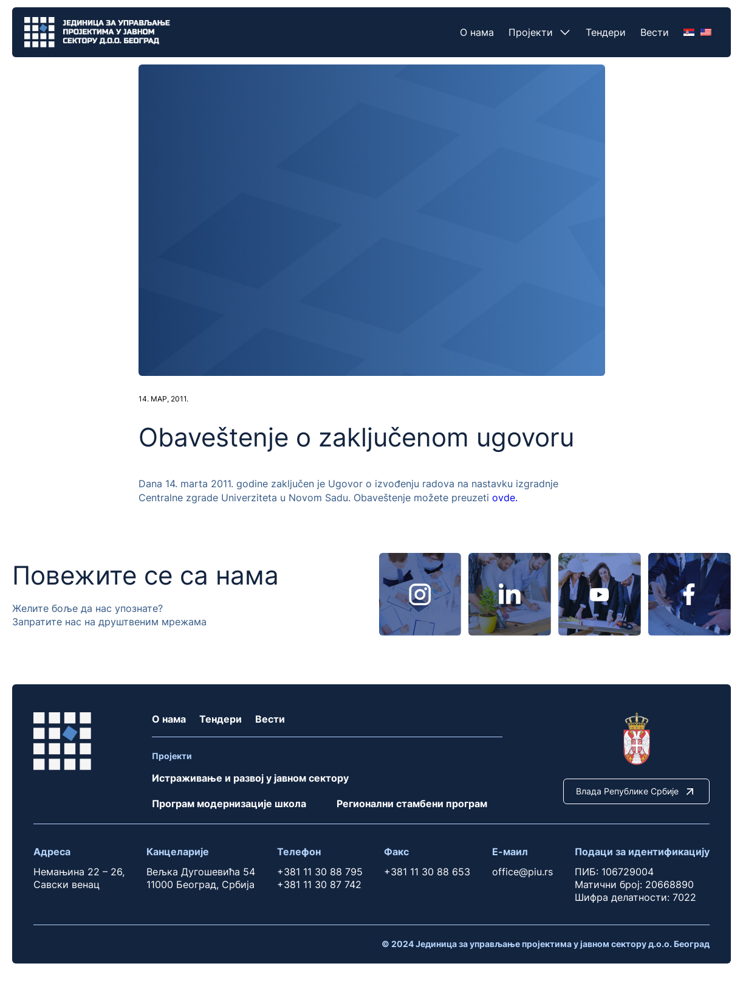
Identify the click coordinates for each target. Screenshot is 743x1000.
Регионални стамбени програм (412, 803)
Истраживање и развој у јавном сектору (250, 778)
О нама (477, 32)
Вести (654, 32)
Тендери (606, 32)
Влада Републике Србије (636, 791)
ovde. (505, 497)
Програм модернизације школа (229, 803)
